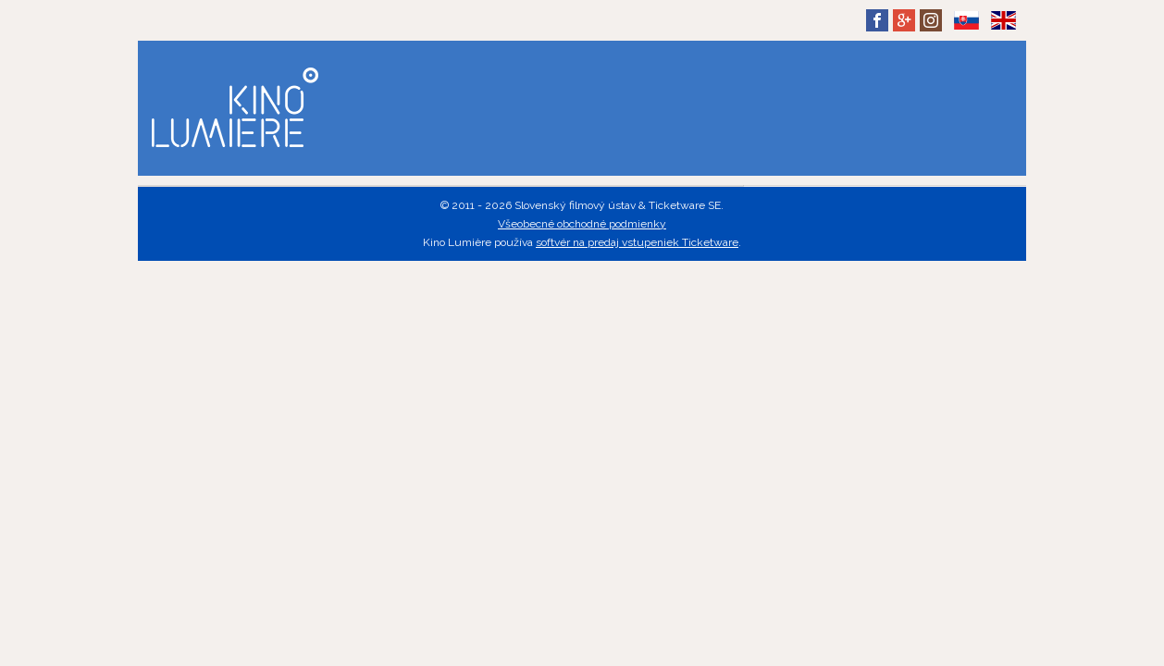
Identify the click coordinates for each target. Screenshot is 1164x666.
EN (1003, 34)
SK (966, 34)
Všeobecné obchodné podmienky (582, 223)
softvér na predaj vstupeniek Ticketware (637, 242)
